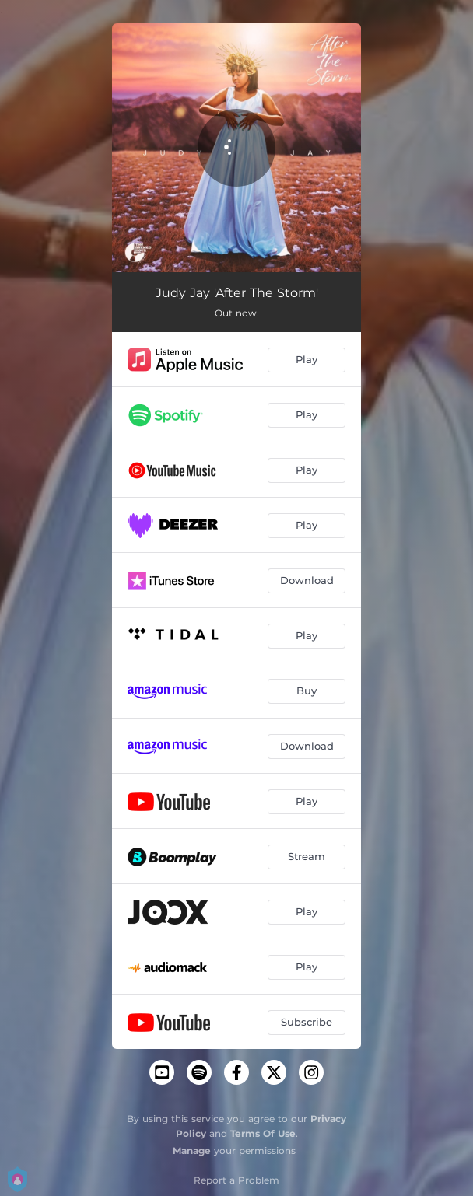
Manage (192, 1150)
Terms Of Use (263, 1133)
